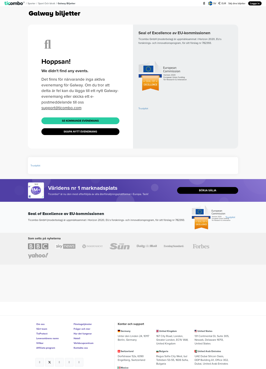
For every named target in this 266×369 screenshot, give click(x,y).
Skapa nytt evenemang (80, 132)
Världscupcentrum (83, 343)
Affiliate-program (45, 348)
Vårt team (41, 329)
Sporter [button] (31, 3)
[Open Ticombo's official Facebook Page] (36, 196)
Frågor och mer (82, 329)
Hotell (77, 338)
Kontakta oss (81, 348)
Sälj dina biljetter (236, 3)
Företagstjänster (83, 324)
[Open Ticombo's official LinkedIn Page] (79, 362)
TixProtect (42, 333)
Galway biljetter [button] (66, 3)
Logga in (255, 3)
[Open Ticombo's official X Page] (49, 362)
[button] (14, 3)
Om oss (40, 324)
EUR (222, 3)
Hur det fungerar (83, 333)
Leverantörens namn (47, 338)
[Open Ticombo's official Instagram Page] (59, 362)
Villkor (39, 343)
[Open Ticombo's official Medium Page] (69, 362)
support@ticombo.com (61, 107)
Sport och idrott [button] (46, 3)
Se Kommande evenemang (80, 121)
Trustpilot (143, 108)
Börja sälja (207, 190)
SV (212, 3)
